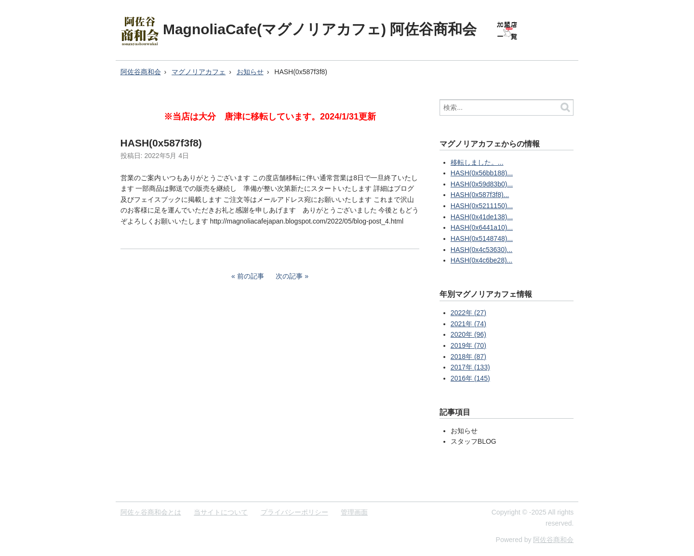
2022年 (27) (468, 313)
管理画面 (354, 512)
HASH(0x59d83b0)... (482, 184)
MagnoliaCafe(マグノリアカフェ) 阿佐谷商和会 (320, 29)
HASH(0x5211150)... (482, 206)
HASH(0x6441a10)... (482, 227)
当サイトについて (221, 512)
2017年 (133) (470, 367)
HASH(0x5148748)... (482, 238)
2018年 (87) (468, 356)
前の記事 (250, 276)
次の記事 (289, 276)
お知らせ (250, 72)
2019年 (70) (468, 345)
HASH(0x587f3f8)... (480, 195)
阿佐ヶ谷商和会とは (150, 512)
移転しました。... (477, 162)
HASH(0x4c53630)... (481, 249)
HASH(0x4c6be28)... (481, 260)
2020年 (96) (468, 334)
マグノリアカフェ (199, 72)
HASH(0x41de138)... (482, 217)
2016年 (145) (470, 378)
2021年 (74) (468, 324)
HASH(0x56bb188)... (482, 173)
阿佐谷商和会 (140, 72)
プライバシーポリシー (294, 512)
